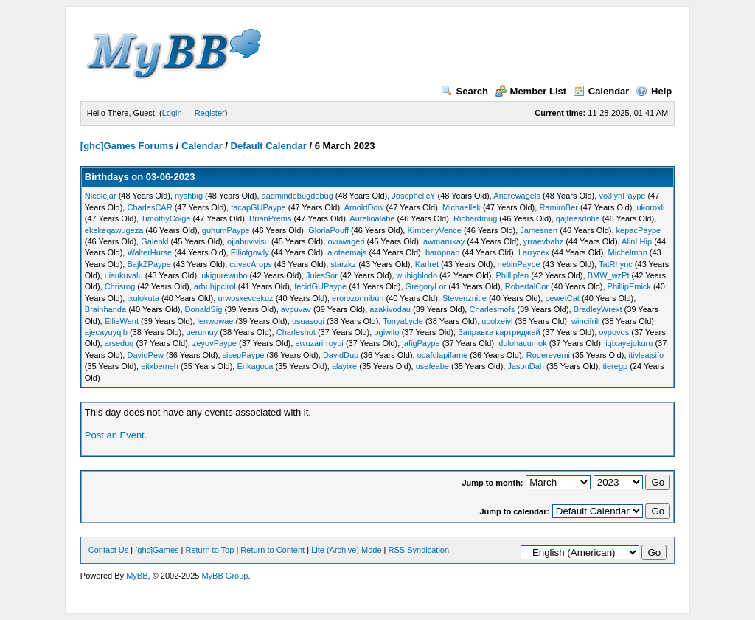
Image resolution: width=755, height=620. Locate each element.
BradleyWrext (598, 309)
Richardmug (475, 218)
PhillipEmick (629, 286)
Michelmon (627, 252)
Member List (531, 91)
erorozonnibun (357, 298)
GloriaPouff (328, 230)
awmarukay (444, 241)
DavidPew (145, 355)
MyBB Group (224, 575)
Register (210, 112)
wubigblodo (416, 275)
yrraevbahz (543, 241)
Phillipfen (512, 275)
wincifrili (585, 321)
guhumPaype (226, 230)
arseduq (119, 343)
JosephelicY (413, 195)
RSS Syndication (419, 549)
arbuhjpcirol (215, 286)
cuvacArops (250, 264)
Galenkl (154, 241)
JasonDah (525, 366)
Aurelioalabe (371, 218)
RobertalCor (527, 286)
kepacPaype (638, 230)
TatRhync (616, 264)
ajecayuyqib (106, 332)
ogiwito (386, 332)
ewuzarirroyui (319, 343)
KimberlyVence (434, 230)
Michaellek (461, 207)
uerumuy (202, 332)
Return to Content (272, 549)
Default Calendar (269, 145)
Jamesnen (538, 230)
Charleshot (296, 332)
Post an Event (115, 435)
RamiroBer (558, 207)
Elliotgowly (250, 252)
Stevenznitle (464, 298)
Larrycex (533, 252)
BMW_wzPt (609, 275)
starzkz (343, 264)
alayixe (344, 366)
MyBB (136, 575)
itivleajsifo (646, 355)
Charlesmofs (492, 309)
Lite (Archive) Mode (346, 549)
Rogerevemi (548, 355)
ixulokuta (143, 298)
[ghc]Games (156, 549)
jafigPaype (420, 343)
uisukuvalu (124, 275)
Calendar (601, 91)
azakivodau (390, 309)
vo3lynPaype (622, 195)
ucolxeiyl (496, 321)
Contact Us (108, 549)
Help (654, 91)
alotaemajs (346, 252)
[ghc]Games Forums (126, 145)
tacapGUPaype (258, 207)
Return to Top (210, 549)
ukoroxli (650, 207)
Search (464, 91)
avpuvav (296, 309)
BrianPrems (270, 218)
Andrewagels (516, 195)
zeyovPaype (214, 343)
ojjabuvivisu (248, 241)
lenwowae (215, 321)
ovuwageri (345, 241)
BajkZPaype (148, 264)
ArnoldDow (364, 207)
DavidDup (340, 355)
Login (172, 112)
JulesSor (322, 275)
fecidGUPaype (320, 286)
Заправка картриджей (499, 332)
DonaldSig (204, 309)
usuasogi (308, 321)
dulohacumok (522, 343)
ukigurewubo (224, 275)
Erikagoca (255, 366)
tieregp (614, 366)
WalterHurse (149, 252)
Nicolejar (100, 195)
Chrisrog (120, 286)
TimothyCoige (165, 218)
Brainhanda (105, 309)
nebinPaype (519, 264)
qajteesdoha (578, 218)
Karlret (427, 264)
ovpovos (614, 332)
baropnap (442, 252)
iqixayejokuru (629, 343)
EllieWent (122, 321)
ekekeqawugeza (114, 230)
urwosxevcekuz (245, 298)
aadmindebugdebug (297, 195)
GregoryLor (426, 286)
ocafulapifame (442, 355)
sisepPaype (244, 355)
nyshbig (189, 195)
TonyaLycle (403, 321)
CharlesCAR (149, 207)
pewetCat (562, 298)
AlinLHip (637, 241)
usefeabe (432, 366)
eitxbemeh (159, 366)
